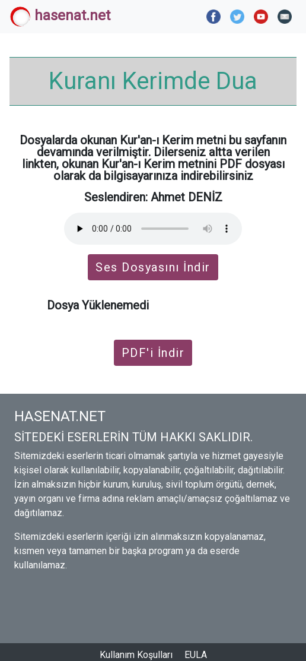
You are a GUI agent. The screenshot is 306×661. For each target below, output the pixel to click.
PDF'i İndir (153, 353)
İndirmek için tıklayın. (206, 305)
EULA (195, 654)
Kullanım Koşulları (136, 654)
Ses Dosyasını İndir (153, 267)
